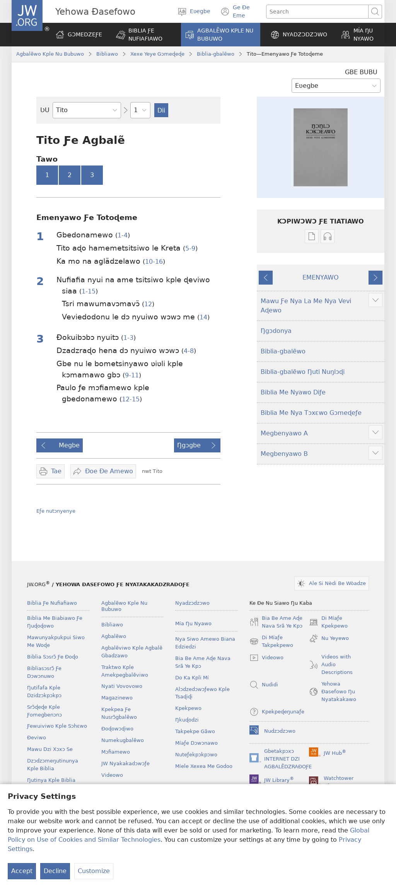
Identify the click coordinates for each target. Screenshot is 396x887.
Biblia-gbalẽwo (215, 54)
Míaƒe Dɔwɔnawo (196, 743)
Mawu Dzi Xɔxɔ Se (50, 749)
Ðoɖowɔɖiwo (117, 729)
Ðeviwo (36, 737)
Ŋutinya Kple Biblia (51, 780)
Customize (94, 871)
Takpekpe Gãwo (195, 731)
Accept (21, 871)
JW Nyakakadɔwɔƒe (125, 763)
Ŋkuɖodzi (187, 720)
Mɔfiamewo (115, 752)
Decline (55, 871)
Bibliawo (107, 54)
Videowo (112, 775)
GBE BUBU (361, 72)
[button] (143, 34)
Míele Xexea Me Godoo (203, 766)
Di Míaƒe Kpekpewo (328, 622)
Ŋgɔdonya (276, 330)
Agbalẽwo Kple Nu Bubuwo (50, 54)
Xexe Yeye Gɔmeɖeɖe (157, 54)
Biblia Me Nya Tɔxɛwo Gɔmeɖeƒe (311, 412)
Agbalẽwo (113, 636)
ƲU (45, 110)
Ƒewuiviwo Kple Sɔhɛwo (57, 726)
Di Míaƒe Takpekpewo (271, 642)
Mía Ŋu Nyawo (193, 623)
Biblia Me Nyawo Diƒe (293, 392)
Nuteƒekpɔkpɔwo (196, 754)
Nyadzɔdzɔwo (192, 603)
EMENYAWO (320, 277)
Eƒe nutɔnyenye (55, 511)
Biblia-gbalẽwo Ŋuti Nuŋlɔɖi (303, 371)
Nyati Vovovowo (121, 686)
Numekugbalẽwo (122, 740)
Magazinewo (117, 698)
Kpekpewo (188, 708)
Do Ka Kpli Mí (192, 678)
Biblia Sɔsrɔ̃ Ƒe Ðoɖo (52, 657)
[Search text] (317, 12)
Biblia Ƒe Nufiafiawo (52, 603)
